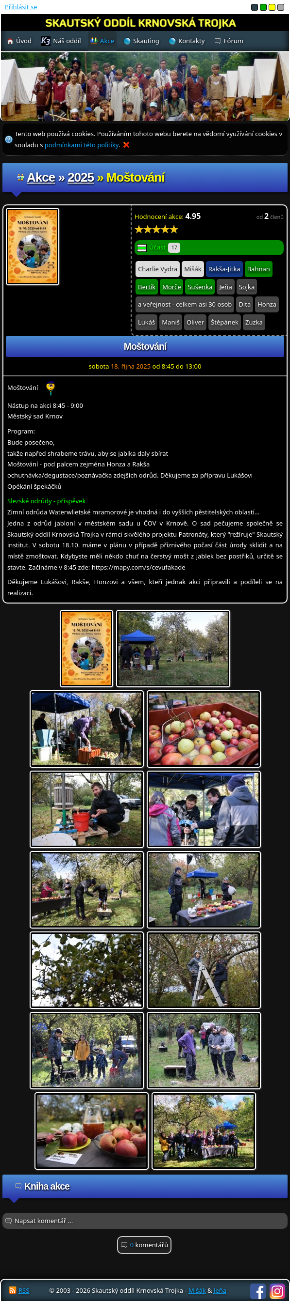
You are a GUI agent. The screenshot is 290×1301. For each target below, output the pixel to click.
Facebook (258, 1291)
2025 (81, 177)
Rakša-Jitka (224, 268)
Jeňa (225, 286)
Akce (41, 177)
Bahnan (258, 268)
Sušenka (200, 286)
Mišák (193, 268)
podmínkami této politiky (82, 144)
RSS (23, 1290)
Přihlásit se (21, 6)
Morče (171, 286)
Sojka (247, 286)
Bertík (146, 286)
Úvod (24, 40)
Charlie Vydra (157, 268)
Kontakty (191, 40)
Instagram (277, 1291)
